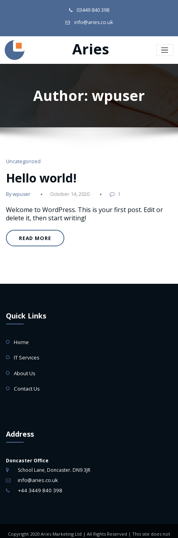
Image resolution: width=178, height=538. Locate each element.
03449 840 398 (93, 10)
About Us (24, 362)
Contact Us (26, 376)
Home (21, 333)
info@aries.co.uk (93, 21)
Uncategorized (21, 159)
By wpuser (17, 189)
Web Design (104, 528)
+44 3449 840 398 (37, 476)
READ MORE (32, 232)
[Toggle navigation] (165, 48)
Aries (90, 47)
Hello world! (37, 173)
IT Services (25, 347)
